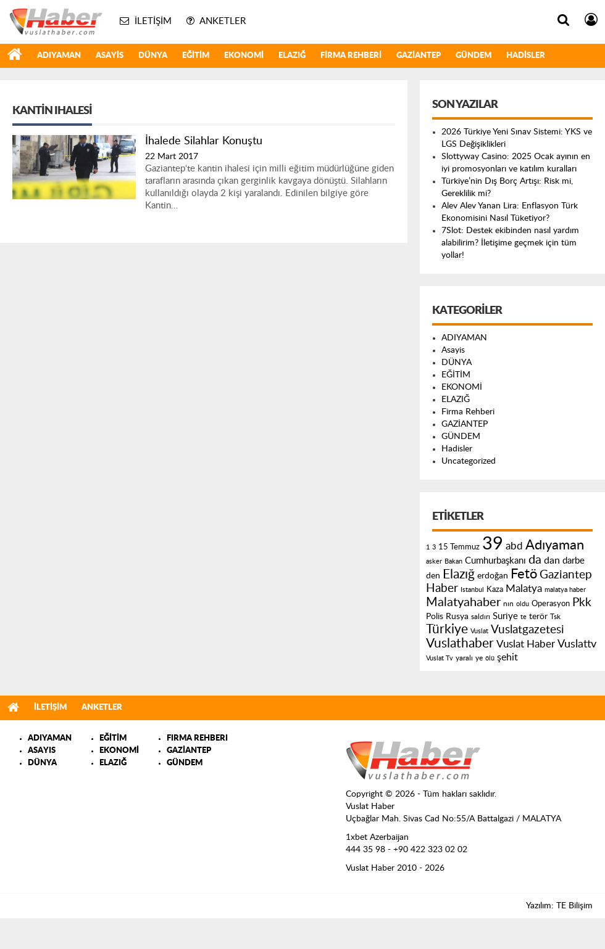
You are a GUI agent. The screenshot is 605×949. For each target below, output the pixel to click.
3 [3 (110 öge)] (434, 547)
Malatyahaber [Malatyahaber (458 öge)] (463, 602)
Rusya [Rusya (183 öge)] (457, 616)
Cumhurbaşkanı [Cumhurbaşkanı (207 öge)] (495, 560)
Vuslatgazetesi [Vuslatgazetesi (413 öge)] (527, 629)
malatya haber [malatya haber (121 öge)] (565, 589)
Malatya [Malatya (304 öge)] (524, 588)
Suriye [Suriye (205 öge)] (505, 616)
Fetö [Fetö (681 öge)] (524, 574)
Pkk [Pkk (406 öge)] (581, 603)
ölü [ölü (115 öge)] (489, 658)
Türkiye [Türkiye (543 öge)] (447, 629)
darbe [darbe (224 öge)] (573, 560)
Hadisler (525, 56)
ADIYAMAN (59, 56)
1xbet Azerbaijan (377, 837)
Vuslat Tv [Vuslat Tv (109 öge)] (439, 658)
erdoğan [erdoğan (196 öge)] (492, 575)
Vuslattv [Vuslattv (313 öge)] (576, 644)
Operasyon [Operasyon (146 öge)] (551, 603)
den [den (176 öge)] (433, 576)
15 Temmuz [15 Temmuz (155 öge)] (459, 547)
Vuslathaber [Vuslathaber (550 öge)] (460, 643)
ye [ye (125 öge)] (479, 658)
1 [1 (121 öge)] (428, 547)
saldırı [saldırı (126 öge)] (480, 617)
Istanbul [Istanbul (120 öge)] (472, 589)
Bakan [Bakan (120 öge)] (453, 561)
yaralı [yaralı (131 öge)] (464, 658)
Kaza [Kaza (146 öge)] (494, 589)
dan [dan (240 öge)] (552, 560)
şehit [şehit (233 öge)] (507, 657)
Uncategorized (468, 461)
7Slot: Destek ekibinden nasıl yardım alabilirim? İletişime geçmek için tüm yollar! (510, 243)
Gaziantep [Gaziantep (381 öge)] (566, 575)
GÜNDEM (473, 56)
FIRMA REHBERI (197, 738)
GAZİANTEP (418, 56)
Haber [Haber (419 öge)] (442, 588)
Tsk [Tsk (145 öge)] (555, 616)
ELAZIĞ (292, 56)
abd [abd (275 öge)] (514, 546)
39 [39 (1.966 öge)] (492, 544)
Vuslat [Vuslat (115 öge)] (479, 631)
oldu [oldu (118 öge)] (522, 604)
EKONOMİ (244, 56)
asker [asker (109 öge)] (434, 561)
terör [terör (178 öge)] (538, 616)
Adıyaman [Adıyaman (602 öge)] (554, 545)
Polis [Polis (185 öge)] (434, 616)
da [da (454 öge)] (534, 560)
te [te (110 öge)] (523, 617)
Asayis (109, 56)
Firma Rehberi (351, 56)
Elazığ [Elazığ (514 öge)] (459, 574)
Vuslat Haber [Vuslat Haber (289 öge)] (525, 644)
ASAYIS (42, 751)
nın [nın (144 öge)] (508, 603)
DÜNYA (152, 56)
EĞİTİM (195, 56)
